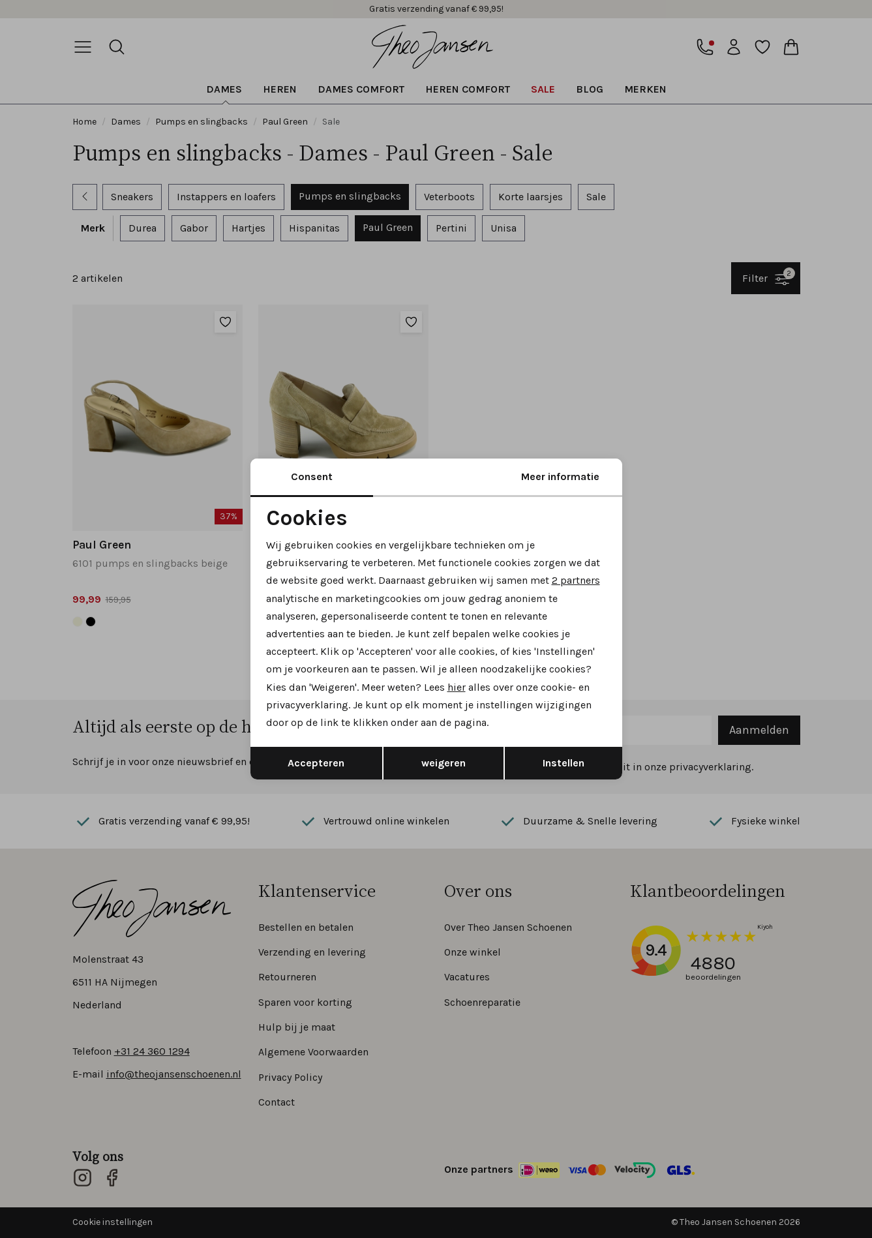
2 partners (576, 580)
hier (456, 687)
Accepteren (316, 763)
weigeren (443, 763)
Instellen (563, 763)
